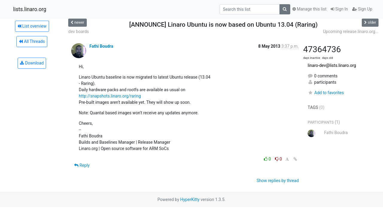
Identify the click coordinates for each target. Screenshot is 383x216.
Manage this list (309, 9)
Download (32, 63)
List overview (32, 26)
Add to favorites (326, 92)
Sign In (339, 9)
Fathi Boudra (101, 46)
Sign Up (362, 9)
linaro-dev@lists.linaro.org (332, 65)
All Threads (32, 41)
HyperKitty (190, 199)
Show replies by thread (278, 180)
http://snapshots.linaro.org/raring (110, 96)
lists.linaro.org (29, 9)
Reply (81, 165)
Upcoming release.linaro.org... (351, 31)
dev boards (78, 31)
